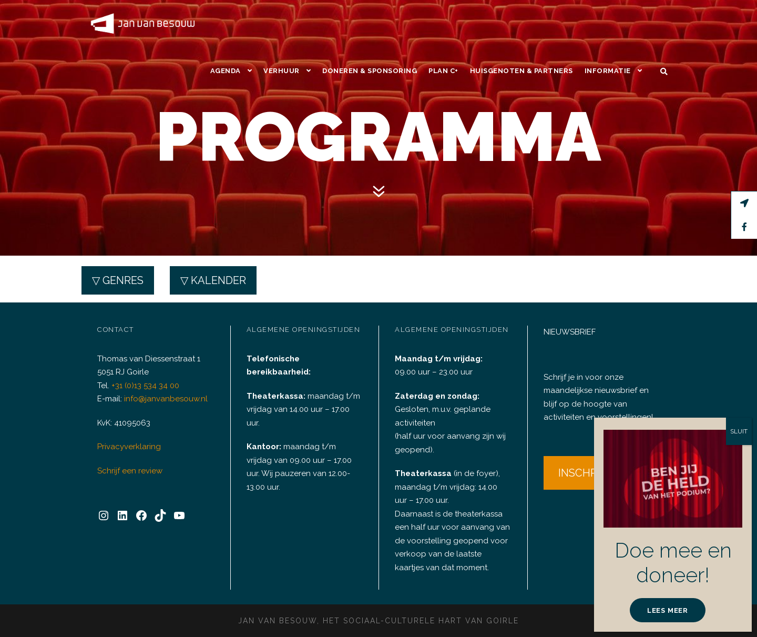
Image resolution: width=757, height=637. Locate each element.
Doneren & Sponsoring (371, 23)
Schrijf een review (128, 462)
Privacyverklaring (127, 438)
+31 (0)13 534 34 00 (147, 377)
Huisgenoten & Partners (524, 23)
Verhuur (283, 23)
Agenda (226, 23)
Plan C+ (445, 23)
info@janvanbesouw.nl (163, 391)
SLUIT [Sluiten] (739, 431)
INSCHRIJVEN (593, 464)
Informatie (608, 23)
